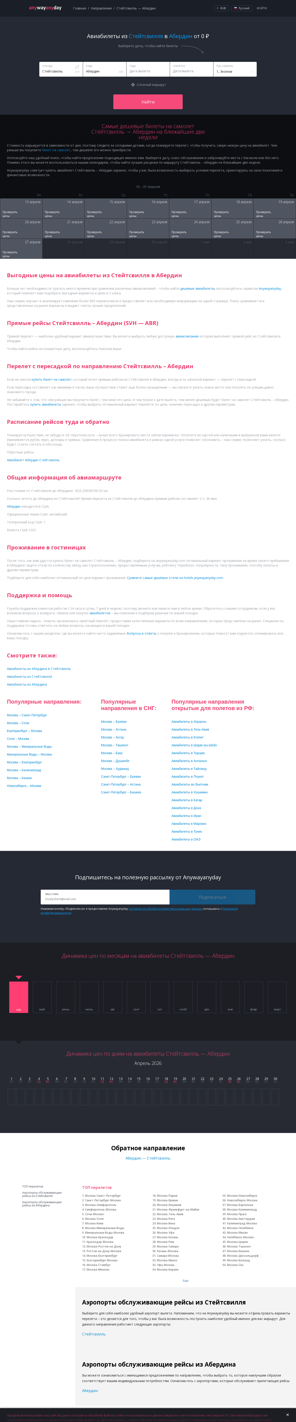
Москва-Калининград (242, 1209)
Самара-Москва (168, 1256)
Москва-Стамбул (98, 1265)
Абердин (90, 1390)
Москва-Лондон (168, 1228)
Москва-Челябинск (240, 1228)
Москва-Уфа (165, 1233)
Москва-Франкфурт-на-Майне (178, 1209)
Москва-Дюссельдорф (243, 1256)
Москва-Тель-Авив (170, 1214)
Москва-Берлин (168, 1269)
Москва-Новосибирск (242, 1196)
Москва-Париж (167, 1196)
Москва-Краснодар (100, 1237)
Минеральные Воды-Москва (104, 1233)
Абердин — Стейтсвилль (148, 1158)
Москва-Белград (238, 1260)
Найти (148, 102)
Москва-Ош (235, 1265)
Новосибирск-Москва (242, 1200)
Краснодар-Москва (100, 1242)
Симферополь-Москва (100, 1209)
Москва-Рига (166, 1219)
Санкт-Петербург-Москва (103, 1200)
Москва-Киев (94, 1223)
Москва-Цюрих (237, 1242)
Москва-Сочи (94, 1219)
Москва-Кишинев (169, 1205)
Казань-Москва (167, 1251)
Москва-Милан (237, 1233)
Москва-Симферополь (100, 1205)
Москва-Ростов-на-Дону (104, 1246)
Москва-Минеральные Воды (104, 1228)
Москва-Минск (167, 1260)
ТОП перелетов (32, 1186)
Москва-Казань (167, 1237)
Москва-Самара (168, 1246)
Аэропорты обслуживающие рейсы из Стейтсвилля (42, 1194)
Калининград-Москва (242, 1223)
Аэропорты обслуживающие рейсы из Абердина (42, 1204)
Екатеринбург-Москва (102, 1260)
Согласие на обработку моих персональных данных (165, 909)
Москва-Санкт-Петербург (103, 1196)
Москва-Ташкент (239, 1246)
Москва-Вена (166, 1223)
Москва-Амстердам (241, 1219)
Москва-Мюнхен (98, 1269)
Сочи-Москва (94, 1214)
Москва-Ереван (167, 1200)
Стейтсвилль (94, 1334)
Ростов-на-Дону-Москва (104, 1251)
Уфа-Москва (165, 1265)
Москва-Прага (237, 1214)
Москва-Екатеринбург (102, 1256)
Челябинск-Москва (240, 1237)
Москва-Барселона (240, 1205)
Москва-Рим (165, 1242)
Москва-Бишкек (238, 1251)
